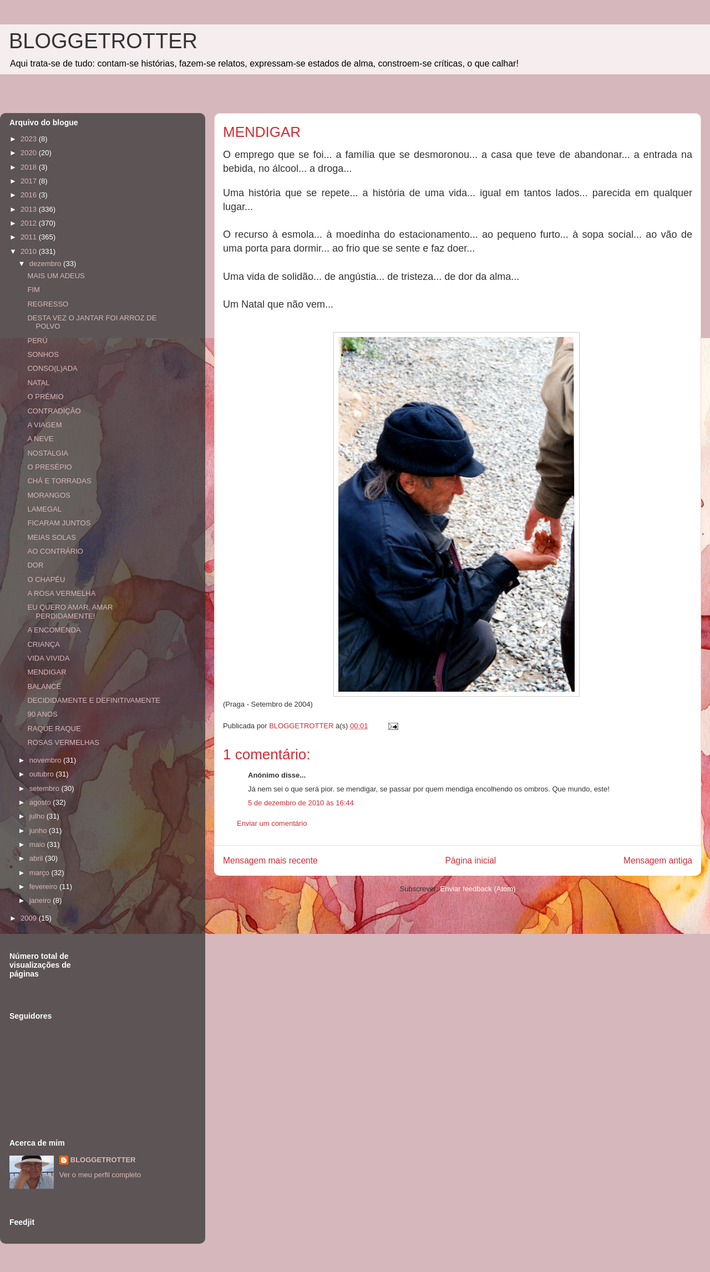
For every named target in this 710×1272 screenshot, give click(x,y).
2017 (30, 181)
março (40, 873)
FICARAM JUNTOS (58, 523)
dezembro (46, 263)
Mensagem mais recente (270, 860)
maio (38, 844)
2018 (30, 167)
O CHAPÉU (46, 579)
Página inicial (470, 860)
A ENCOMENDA (53, 630)
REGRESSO (47, 304)
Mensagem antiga (657, 860)
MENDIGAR (46, 672)
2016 (30, 195)
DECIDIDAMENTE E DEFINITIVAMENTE (93, 700)
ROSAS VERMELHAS (63, 742)
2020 (30, 153)
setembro (45, 788)
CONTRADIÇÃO (53, 411)
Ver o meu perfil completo (100, 1175)
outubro (42, 774)
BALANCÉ (44, 686)
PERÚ (37, 340)
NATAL (38, 383)
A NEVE (40, 439)
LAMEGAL (44, 509)
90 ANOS (42, 714)
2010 (30, 251)
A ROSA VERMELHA (61, 593)
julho (38, 816)
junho (39, 830)
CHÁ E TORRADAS (59, 481)
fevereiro (44, 886)
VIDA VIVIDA (48, 658)
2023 (30, 139)
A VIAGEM (44, 425)
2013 (30, 209)
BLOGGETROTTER (103, 41)
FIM (33, 289)
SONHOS (42, 354)
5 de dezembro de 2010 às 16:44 (301, 803)
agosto (41, 802)
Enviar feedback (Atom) (478, 889)
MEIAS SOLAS (51, 537)
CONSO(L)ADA (52, 368)
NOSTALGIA (47, 453)
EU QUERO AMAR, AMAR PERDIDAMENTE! (70, 611)
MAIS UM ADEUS (55, 276)
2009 (30, 918)
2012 (30, 223)
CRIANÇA (43, 644)
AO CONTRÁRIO (55, 551)
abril (37, 858)
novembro (46, 760)
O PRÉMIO (45, 396)
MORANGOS (48, 495)
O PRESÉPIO (49, 467)
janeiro (41, 900)
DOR (35, 565)
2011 (30, 237)
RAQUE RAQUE (53, 728)
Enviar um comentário (272, 823)
